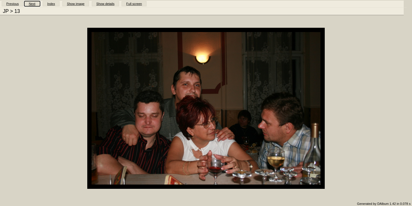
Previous (12, 3)
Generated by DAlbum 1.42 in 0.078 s (384, 203)
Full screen (134, 3)
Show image (76, 3)
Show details (105, 3)
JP (6, 11)
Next (32, 3)
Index (51, 3)
